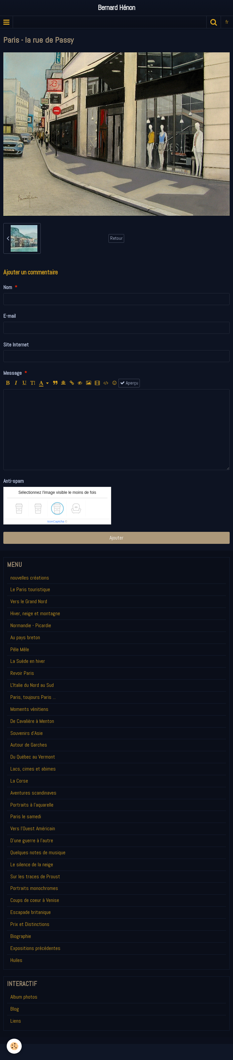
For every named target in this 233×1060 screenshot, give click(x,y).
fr (227, 21)
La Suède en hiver (27, 661)
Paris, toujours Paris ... (33, 697)
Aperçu (129, 383)
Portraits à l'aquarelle (31, 804)
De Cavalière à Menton (32, 721)
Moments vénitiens (29, 709)
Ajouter (116, 537)
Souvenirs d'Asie (26, 733)
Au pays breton (25, 637)
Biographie (20, 936)
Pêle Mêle (19, 649)
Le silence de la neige (31, 864)
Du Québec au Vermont (32, 756)
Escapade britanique (30, 912)
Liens (15, 1020)
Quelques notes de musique (37, 852)
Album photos (23, 996)
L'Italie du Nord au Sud (32, 685)
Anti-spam (13, 480)
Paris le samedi (25, 816)
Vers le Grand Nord (28, 601)
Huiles (16, 960)
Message (12, 372)
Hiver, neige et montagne (35, 613)
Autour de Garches (28, 744)
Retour (116, 238)
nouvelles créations (29, 577)
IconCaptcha (55, 521)
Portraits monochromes (34, 888)
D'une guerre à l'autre (31, 840)
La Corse (19, 780)
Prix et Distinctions (29, 924)
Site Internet (16, 344)
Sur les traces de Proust (35, 876)
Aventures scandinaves (33, 792)
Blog (14, 1008)
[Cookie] (14, 1046)
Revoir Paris (22, 673)
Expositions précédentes (35, 948)
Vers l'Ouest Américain (32, 828)
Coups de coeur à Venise (34, 900)
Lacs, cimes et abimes (33, 768)
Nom (7, 287)
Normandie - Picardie (30, 625)
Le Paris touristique (30, 589)
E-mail (9, 315)
